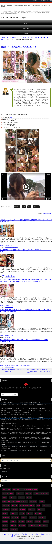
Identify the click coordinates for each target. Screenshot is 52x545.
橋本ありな (10, 335)
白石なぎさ (10, 305)
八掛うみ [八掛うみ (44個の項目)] (21, 497)
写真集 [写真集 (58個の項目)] (29, 497)
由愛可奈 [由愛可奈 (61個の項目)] (37, 521)
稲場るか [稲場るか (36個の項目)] (46, 521)
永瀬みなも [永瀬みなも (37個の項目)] (15, 517)
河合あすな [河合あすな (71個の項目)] (33, 517)
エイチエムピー (9, 307)
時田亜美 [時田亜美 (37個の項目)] (5, 513)
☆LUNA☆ (2, 275)
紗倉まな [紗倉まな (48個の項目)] (13, 525)
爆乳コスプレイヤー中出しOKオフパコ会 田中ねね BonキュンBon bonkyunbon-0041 (22, 414)
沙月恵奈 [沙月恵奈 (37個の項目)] (24, 517)
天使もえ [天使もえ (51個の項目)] (14, 505)
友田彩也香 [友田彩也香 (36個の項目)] (33, 501)
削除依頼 (26, 33)
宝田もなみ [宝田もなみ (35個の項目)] (5, 509)
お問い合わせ (3, 471)
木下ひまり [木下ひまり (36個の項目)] (14, 513)
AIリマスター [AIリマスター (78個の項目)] (6, 489)
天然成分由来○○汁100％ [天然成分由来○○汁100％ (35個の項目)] (27, 505)
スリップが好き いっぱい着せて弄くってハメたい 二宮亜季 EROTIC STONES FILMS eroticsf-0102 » (39, 371)
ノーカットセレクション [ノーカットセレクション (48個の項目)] (41, 493)
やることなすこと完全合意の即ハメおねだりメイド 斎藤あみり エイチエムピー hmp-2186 (23, 450)
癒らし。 (12, 117)
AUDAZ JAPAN (47, 213)
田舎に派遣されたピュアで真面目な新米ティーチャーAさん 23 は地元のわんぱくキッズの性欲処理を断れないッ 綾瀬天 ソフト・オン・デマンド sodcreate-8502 (26, 411)
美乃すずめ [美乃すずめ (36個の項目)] (22, 525)
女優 (29, 207)
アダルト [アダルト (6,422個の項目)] (28, 493)
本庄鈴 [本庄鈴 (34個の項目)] (22, 513)
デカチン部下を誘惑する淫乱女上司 (13, 365)
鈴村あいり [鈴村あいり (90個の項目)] (14, 529)
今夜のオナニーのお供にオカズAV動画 (13, 37)
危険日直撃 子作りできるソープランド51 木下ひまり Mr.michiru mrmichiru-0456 (20, 402)
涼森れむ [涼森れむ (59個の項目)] (13, 521)
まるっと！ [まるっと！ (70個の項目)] (20, 493)
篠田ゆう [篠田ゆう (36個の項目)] (5, 525)
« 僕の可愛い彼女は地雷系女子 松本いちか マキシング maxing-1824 (13, 370)
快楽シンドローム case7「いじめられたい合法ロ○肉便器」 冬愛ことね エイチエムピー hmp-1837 (25, 426)
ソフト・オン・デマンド (11, 247)
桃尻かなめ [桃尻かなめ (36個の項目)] (5, 517)
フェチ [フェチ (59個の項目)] (4, 497)
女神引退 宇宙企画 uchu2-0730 (8, 423)
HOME (26, 23)
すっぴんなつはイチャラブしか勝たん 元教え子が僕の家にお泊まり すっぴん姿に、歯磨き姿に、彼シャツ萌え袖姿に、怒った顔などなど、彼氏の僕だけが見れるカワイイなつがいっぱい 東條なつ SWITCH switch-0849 (26, 434)
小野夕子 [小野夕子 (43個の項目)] (14, 509)
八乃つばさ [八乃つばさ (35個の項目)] (12, 497)
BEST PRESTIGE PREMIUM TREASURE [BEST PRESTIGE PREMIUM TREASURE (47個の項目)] (25, 489)
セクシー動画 (26, 28)
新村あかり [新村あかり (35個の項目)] (41, 509)
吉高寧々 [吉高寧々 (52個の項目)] (42, 501)
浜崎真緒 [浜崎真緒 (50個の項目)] (5, 521)
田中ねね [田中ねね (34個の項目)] (29, 521)
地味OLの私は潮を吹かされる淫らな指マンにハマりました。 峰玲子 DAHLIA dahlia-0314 (23, 408)
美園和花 (9, 245)
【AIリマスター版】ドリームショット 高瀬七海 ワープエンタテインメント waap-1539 (22, 417)
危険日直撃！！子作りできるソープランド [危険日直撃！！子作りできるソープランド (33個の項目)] (14, 501)
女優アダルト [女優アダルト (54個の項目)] (47, 505)
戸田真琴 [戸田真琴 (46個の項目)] (22, 509)
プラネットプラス (9, 367)
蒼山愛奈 (27, 365)
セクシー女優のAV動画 (35, 37)
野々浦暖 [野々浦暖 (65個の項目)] (5, 529)
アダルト (16, 207)
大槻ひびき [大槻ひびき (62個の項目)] (5, 505)
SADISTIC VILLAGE (10, 277)
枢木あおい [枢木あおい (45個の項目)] (38, 513)
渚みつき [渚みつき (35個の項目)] (21, 521)
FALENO (7, 337)
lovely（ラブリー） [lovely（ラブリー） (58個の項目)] (7, 493)
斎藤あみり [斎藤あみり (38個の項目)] (31, 509)
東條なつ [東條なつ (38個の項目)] (29, 513)
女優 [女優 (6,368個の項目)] (38, 505)
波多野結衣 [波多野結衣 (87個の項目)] (42, 517)
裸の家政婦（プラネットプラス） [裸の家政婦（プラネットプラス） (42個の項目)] (38, 525)
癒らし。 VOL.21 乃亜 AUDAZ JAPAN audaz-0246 (19, 47)
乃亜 (23, 207)
